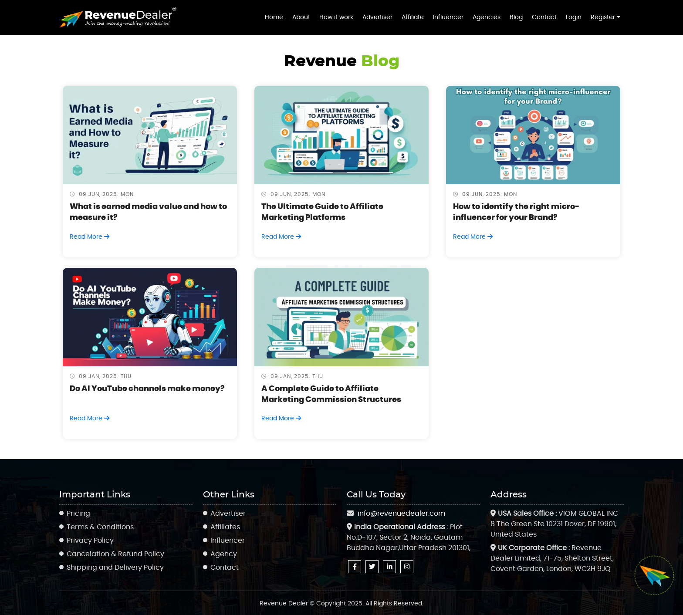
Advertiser (377, 17)
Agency (223, 554)
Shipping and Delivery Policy (115, 567)
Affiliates (225, 527)
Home (274, 17)
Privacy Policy (90, 540)
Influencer (448, 17)
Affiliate (413, 17)
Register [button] (603, 17)
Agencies (486, 17)
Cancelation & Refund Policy (115, 554)
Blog (516, 17)
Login (574, 17)
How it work (336, 17)
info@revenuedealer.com (401, 513)
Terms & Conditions (100, 527)
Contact (544, 17)
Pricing (78, 513)
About (301, 17)
